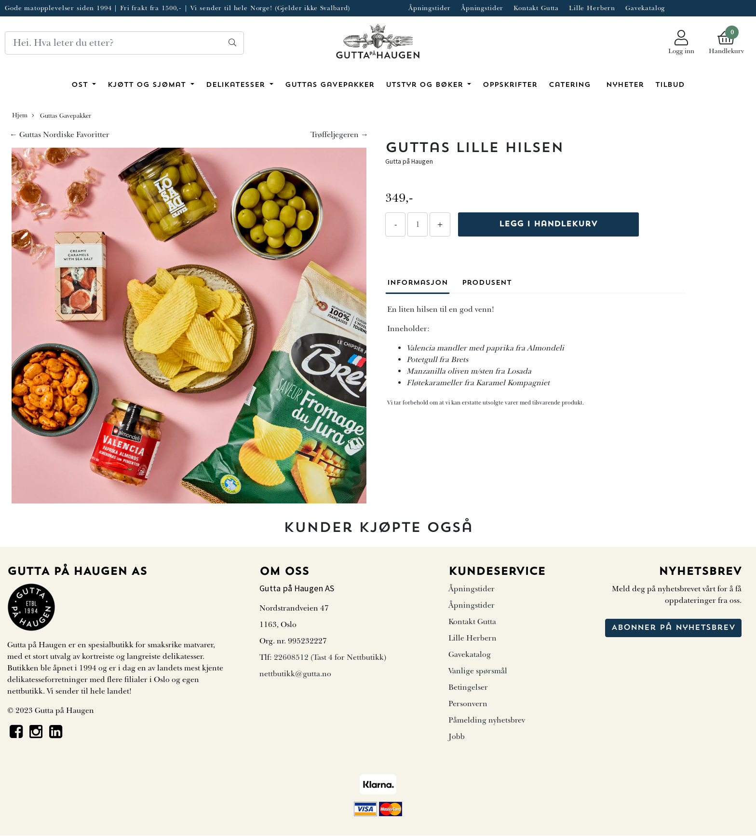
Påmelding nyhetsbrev (486, 720)
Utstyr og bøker (426, 85)
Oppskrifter (510, 85)
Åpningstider (429, 8)
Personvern (467, 704)
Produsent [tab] (487, 283)
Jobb (456, 736)
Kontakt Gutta (536, 8)
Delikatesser (237, 85)
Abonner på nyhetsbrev (673, 628)
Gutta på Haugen (409, 161)
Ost (81, 85)
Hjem (19, 115)
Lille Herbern (592, 8)
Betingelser (468, 687)
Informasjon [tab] (417, 283)
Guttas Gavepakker (329, 85)
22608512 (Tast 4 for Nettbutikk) (330, 657)
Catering (570, 85)
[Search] (124, 43)
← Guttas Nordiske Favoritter (59, 134)
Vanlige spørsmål (477, 671)
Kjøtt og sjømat (148, 85)
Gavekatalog (645, 8)
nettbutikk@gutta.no (295, 674)
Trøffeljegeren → (339, 134)
